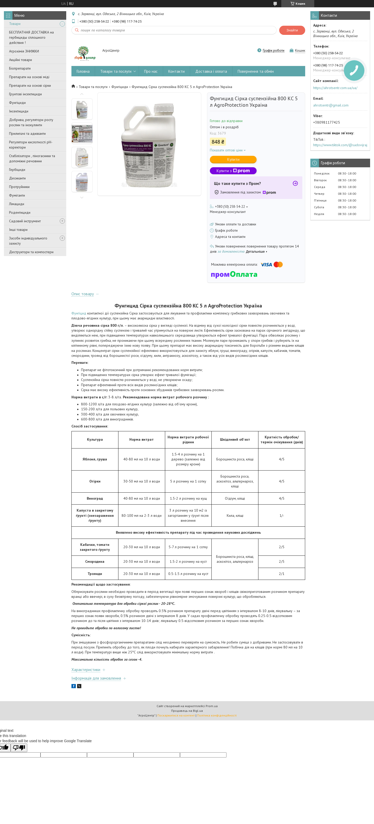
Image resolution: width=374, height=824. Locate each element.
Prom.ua (212, 706)
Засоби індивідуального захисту (28, 241)
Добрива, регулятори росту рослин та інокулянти (31, 122)
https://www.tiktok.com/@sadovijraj (340, 145)
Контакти (176, 71)
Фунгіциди (17, 102)
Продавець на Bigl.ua (187, 711)
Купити (233, 159)
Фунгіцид (78, 313)
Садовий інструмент (25, 221)
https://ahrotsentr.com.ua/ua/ (335, 87)
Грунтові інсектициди (25, 94)
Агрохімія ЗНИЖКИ (24, 51)
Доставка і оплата (211, 71)
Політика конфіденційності (217, 715)
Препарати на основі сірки (30, 85)
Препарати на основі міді (29, 77)
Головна (83, 71)
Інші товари (18, 229)
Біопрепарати (20, 68)
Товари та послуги (115, 71)
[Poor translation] (19, 747)
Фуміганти (17, 195)
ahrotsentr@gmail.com (331, 105)
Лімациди (16, 204)
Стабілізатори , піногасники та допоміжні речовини (32, 158)
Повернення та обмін (256, 71)
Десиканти (17, 178)
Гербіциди (17, 169)
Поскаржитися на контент (176, 715)
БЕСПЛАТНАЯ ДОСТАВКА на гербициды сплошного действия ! (31, 37)
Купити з (233, 170)
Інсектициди (18, 111)
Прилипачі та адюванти (27, 133)
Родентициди (19, 212)
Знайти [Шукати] (292, 30)
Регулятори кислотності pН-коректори (30, 145)
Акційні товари (20, 59)
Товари (15, 23)
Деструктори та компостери (31, 252)
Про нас (151, 71)
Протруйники (19, 186)
